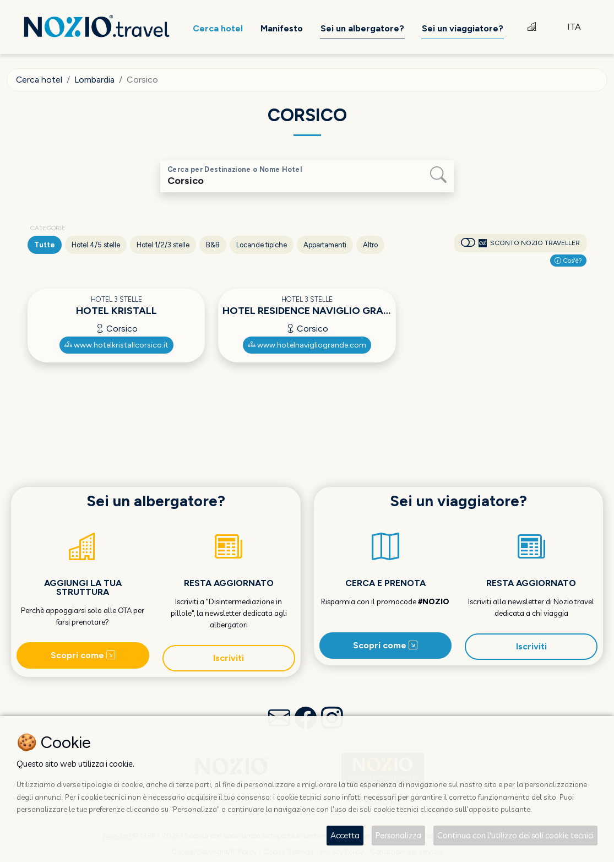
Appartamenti (324, 245)
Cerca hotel (39, 79)
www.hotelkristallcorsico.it (116, 345)
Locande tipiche (261, 245)
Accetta (345, 835)
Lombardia (95, 79)
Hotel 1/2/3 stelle (163, 245)
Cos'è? (568, 260)
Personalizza (398, 835)
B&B (213, 245)
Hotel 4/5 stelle (96, 245)
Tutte (44, 245)
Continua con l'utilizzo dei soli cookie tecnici (515, 835)
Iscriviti (228, 658)
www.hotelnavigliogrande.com (307, 345)
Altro (370, 245)
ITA (574, 27)
